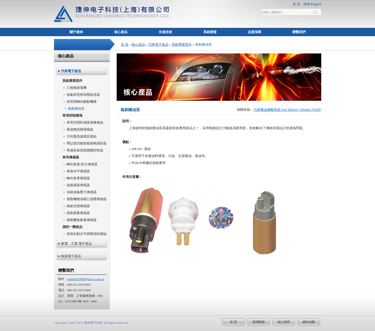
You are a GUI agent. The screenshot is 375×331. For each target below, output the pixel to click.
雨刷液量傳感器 (78, 213)
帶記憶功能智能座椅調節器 (87, 143)
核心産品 (121, 32)
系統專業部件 (182, 44)
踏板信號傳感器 (78, 206)
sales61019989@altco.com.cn (85, 279)
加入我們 (284, 321)
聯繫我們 (299, 32)
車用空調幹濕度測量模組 (85, 122)
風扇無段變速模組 (80, 129)
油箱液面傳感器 (78, 185)
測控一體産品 (72, 227)
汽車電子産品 (158, 44)
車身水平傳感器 (78, 171)
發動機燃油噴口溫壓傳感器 (87, 199)
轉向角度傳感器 (78, 178)
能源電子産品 (71, 256)
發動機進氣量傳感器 (82, 220)
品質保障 (254, 32)
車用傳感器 (70, 157)
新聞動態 (259, 321)
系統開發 (210, 32)
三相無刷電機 (77, 88)
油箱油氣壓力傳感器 (82, 192)
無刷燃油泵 (76, 109)
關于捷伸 (76, 32)
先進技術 (165, 32)
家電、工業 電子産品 (76, 244)
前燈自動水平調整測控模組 (87, 234)
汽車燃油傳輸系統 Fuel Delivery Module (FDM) (287, 110)
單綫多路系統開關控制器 (85, 150)
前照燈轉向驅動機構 (82, 102)
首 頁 (124, 44)
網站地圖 (309, 321)
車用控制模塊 (72, 115)
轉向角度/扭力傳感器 (82, 164)
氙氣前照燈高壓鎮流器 (83, 95)
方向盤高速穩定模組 (82, 136)
